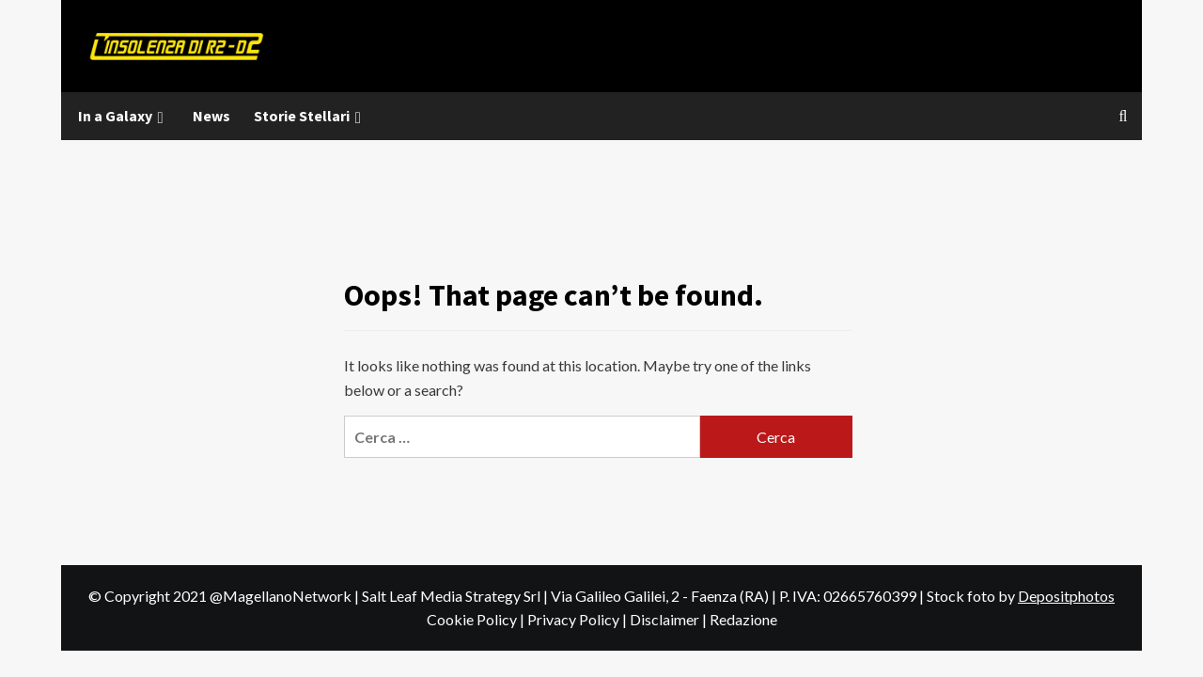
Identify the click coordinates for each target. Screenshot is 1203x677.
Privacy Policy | (578, 619)
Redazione (743, 619)
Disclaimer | (670, 619)
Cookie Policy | (477, 619)
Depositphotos (1066, 596)
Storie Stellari (310, 116)
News (211, 115)
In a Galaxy (123, 116)
